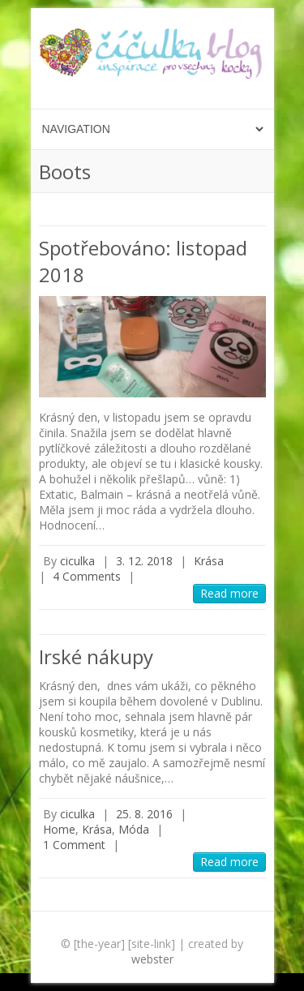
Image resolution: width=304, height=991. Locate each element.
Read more (229, 593)
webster (152, 959)
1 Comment (74, 844)
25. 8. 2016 (144, 814)
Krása (209, 560)
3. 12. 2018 (144, 560)
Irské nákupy (96, 656)
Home (59, 829)
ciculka (77, 560)
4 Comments (87, 576)
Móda (133, 829)
